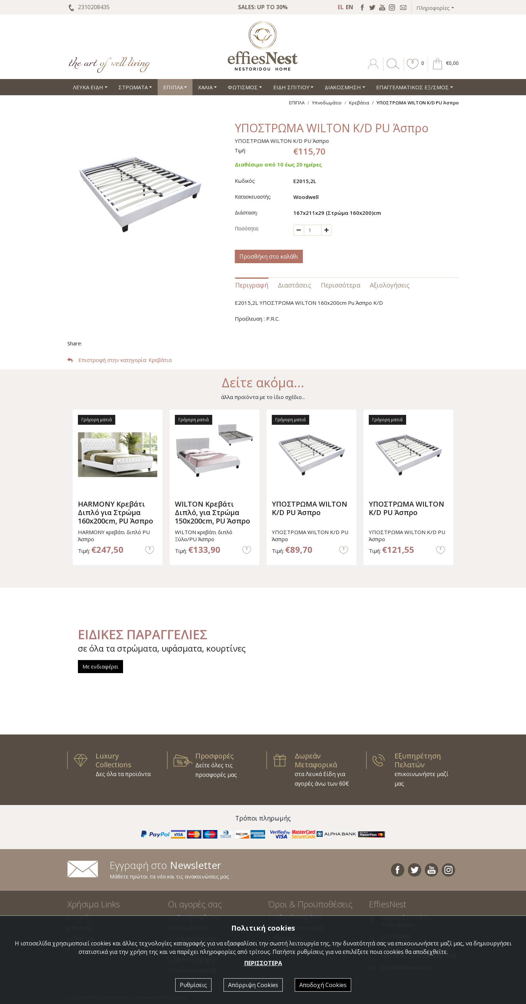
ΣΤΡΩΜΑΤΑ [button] (133, 87)
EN (349, 7)
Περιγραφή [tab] (251, 285)
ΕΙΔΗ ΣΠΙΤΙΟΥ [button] (291, 87)
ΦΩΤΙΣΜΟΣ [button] (243, 87)
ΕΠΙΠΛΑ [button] (173, 87)
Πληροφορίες (433, 7)
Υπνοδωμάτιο (327, 102)
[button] (413, 69)
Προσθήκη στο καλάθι (268, 256)
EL (341, 7)
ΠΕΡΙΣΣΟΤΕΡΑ (263, 963)
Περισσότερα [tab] (340, 285)
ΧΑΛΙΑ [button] (205, 87)
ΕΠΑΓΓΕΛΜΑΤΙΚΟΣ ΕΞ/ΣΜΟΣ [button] (412, 87)
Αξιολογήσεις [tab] (390, 285)
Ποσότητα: (247, 228)
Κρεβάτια (359, 102)
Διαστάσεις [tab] (294, 285)
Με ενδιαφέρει (100, 666)
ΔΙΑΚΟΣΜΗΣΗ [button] (343, 87)
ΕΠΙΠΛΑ (297, 102)
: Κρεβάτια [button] (119, 359)
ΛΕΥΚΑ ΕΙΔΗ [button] (88, 87)
